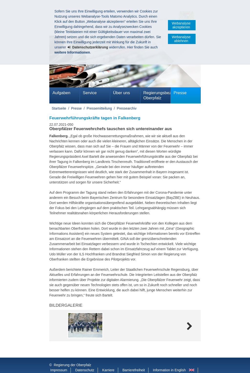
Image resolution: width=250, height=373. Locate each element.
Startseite (59, 108)
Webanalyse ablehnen (181, 39)
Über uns (121, 92)
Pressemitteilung (99, 108)
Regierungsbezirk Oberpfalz (156, 95)
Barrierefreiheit (134, 360)
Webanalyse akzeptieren (181, 25)
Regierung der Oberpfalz (72, 355)
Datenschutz (84, 360)
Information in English (169, 360)
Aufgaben (61, 92)
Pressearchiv (126, 108)
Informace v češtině (65, 365)
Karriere (108, 360)
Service (90, 92)
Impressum (58, 360)
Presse (180, 92)
